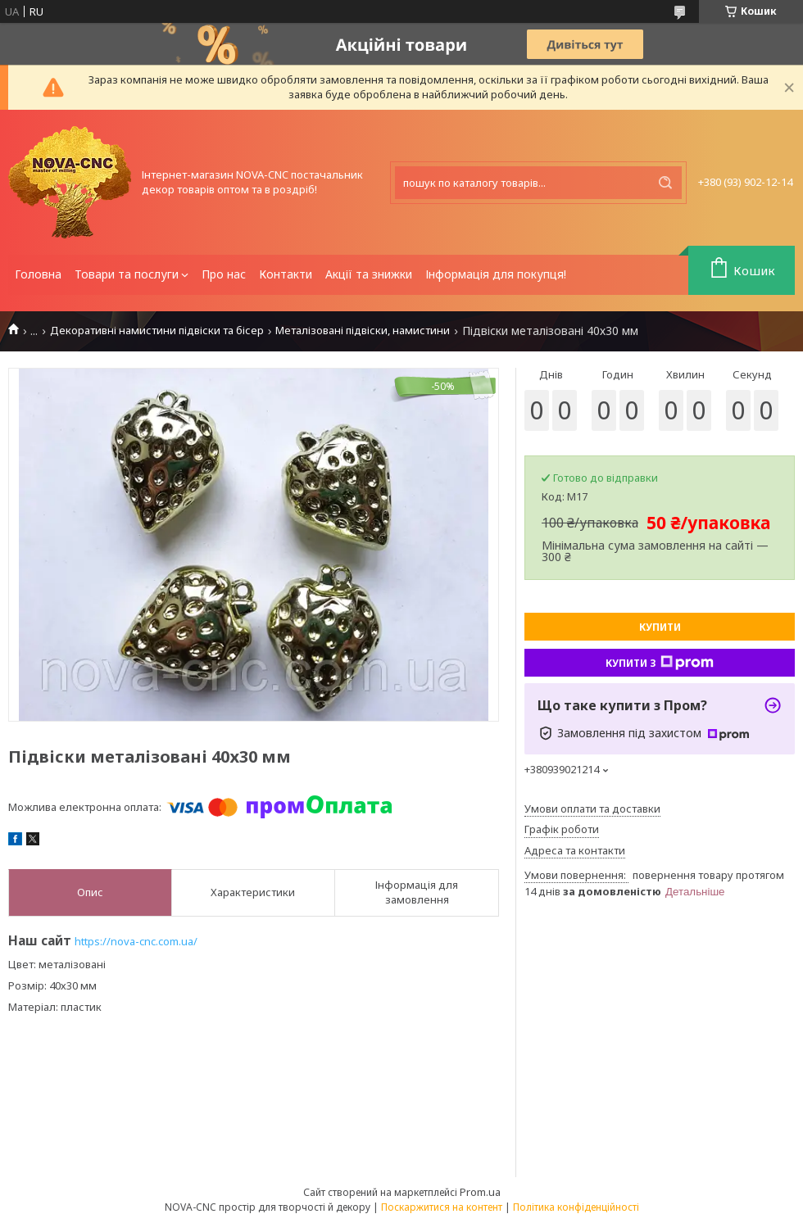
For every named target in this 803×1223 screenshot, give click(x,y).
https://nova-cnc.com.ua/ (136, 941)
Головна (38, 274)
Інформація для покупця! (495, 274)
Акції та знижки (368, 274)
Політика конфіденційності (576, 1207)
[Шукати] (665, 182)
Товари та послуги (127, 274)
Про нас (224, 274)
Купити (660, 627)
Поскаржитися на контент (441, 1207)
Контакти (285, 274)
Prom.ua (480, 1191)
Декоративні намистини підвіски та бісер (157, 330)
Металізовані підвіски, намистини (362, 330)
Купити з (660, 662)
